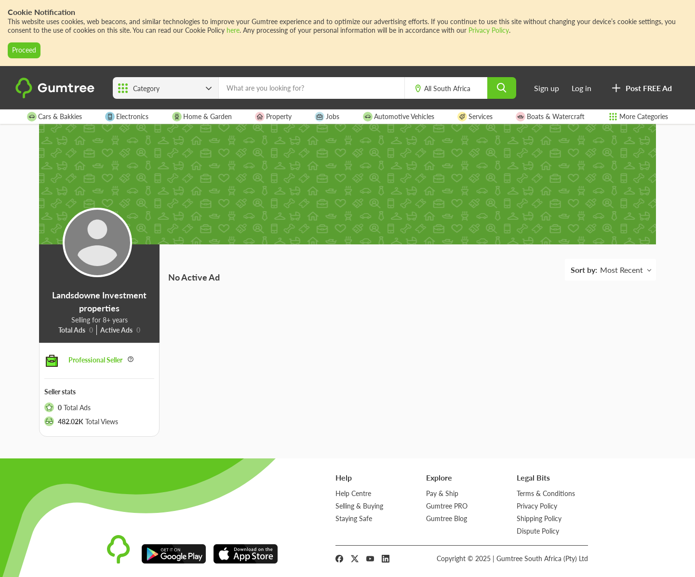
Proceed (24, 50)
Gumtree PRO (447, 506)
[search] (501, 88)
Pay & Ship (442, 493)
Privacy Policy (488, 30)
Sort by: (584, 269)
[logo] (56, 96)
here (233, 30)
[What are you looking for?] (311, 88)
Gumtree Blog (446, 518)
